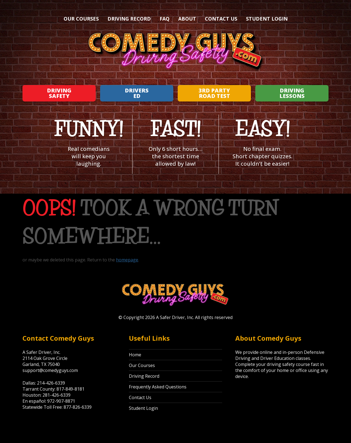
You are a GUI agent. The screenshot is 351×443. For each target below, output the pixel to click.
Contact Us (221, 18)
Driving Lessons (292, 93)
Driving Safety (59, 93)
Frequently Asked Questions (157, 387)
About (187, 18)
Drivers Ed (137, 93)
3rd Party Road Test (214, 93)
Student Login (267, 18)
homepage (127, 260)
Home (135, 355)
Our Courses (81, 18)
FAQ (164, 18)
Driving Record (129, 18)
